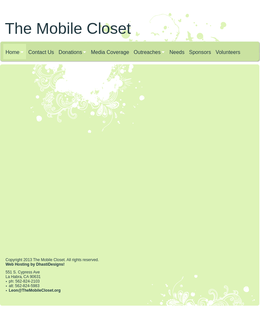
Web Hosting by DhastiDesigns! (35, 264)
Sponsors (200, 52)
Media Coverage (110, 52)
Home (13, 52)
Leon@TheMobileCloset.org (35, 290)
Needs (176, 52)
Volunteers (228, 52)
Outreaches (147, 52)
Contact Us (41, 52)
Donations (70, 52)
